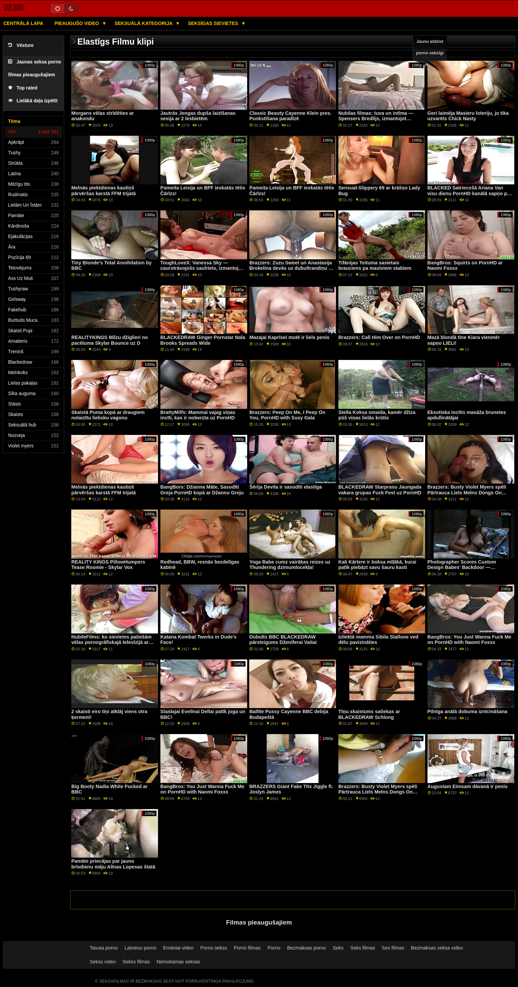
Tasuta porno (104, 948)
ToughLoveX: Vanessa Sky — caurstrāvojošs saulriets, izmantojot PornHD (201, 268)
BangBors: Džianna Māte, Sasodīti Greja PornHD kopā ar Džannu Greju (202, 489)
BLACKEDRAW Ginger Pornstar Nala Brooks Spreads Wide (202, 340)
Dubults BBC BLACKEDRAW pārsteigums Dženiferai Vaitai (283, 639)
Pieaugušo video (77, 23)
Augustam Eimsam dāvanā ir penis (468, 786)
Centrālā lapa (23, 23)
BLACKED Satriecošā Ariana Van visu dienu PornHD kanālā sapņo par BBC (470, 193)
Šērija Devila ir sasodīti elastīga (285, 487)
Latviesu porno (140, 948)
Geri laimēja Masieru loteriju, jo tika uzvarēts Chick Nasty (468, 116)
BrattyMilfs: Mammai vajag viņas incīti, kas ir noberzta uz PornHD (197, 415)
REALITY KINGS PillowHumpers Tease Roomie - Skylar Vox (108, 564)
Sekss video (103, 961)
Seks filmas (362, 948)
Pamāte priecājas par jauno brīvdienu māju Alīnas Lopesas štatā (113, 863)
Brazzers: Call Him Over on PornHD (379, 337)
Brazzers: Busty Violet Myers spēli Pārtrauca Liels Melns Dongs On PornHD (467, 492)
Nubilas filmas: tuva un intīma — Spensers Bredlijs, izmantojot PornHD (375, 118)
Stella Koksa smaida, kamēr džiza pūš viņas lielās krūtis (376, 415)
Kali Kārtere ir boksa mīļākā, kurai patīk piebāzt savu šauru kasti (377, 564)
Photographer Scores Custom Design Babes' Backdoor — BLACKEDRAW (462, 567)
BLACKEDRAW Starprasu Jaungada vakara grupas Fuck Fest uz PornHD (379, 489)
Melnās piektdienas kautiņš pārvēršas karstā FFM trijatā (103, 190)
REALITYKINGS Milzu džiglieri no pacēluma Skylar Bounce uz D (109, 340)
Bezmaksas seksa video (437, 948)
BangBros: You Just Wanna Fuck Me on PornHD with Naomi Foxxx (470, 639)
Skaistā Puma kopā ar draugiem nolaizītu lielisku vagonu (108, 415)
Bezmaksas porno (306, 948)
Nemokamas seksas (178, 961)
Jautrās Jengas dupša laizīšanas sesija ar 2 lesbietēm (198, 116)
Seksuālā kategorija (144, 23)
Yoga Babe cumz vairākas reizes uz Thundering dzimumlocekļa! (289, 564)
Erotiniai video (178, 948)
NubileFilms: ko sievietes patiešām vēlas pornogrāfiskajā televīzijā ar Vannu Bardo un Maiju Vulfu (111, 642)
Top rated (22, 87)
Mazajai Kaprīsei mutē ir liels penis (289, 337)
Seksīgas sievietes (214, 23)
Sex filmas (393, 948)
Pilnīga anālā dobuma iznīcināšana (468, 711)
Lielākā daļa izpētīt (33, 100)
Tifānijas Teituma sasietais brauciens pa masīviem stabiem (374, 265)
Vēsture (20, 45)
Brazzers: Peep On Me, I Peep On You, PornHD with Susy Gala (287, 415)
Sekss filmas (136, 961)
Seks (338, 948)
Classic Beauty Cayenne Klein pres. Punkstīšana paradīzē (290, 116)
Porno (273, 948)
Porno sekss (213, 948)
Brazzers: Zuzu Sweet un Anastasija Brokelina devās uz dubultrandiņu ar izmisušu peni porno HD (291, 268)
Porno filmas (247, 948)
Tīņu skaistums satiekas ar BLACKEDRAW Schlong (369, 714)
